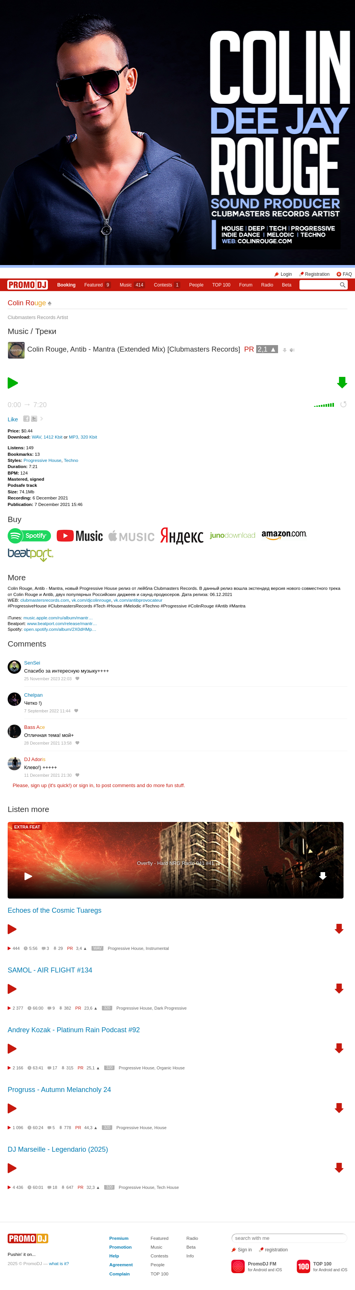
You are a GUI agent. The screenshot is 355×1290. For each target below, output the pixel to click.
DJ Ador (35, 759)
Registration (317, 274)
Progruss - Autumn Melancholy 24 (59, 1090)
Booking (66, 285)
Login (286, 274)
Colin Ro (27, 303)
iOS (278, 1270)
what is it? (59, 1263)
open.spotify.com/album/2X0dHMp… (60, 629)
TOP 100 (221, 285)
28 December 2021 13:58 (48, 743)
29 (60, 948)
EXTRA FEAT (27, 827)
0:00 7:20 (27, 405)
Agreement (121, 1264)
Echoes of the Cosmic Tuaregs (54, 910)
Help (114, 1255)
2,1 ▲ (267, 349)
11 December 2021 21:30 (48, 775)
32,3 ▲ (93, 1187)
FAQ (347, 274)
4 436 (18, 1187)
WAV (97, 948)
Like (13, 419)
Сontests (167, 285)
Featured (97, 285)
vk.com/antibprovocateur (138, 600)
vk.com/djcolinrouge (91, 600)
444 (16, 948)
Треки (45, 331)
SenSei (32, 662)
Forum (246, 285)
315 (69, 1068)
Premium (119, 1238)
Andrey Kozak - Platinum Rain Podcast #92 (74, 1030)
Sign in (245, 1249)
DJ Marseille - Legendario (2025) (58, 1149)
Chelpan (33, 694)
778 (67, 1127)
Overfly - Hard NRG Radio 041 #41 (175, 863)
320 (107, 1008)
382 (67, 1008)
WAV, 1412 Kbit (48, 436)
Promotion (121, 1246)
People (196, 285)
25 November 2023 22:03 (48, 678)
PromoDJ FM (262, 1264)
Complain (120, 1273)
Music (132, 285)
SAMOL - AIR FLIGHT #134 (50, 970)
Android (260, 1270)
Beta (286, 285)
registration (276, 1249)
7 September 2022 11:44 (47, 711)
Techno (71, 460)
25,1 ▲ (93, 1068)
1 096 (18, 1127)
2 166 (18, 1068)
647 (69, 1187)
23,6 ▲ (91, 1008)
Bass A (34, 727)
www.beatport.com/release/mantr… (62, 623)
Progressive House (43, 460)
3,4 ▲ (81, 948)
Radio (267, 285)
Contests (159, 1255)
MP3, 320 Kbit (83, 436)
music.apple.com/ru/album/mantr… (58, 617)
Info (190, 1255)
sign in (86, 785)
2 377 (18, 1008)
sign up (39, 785)
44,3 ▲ (91, 1127)
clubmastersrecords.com (44, 600)
